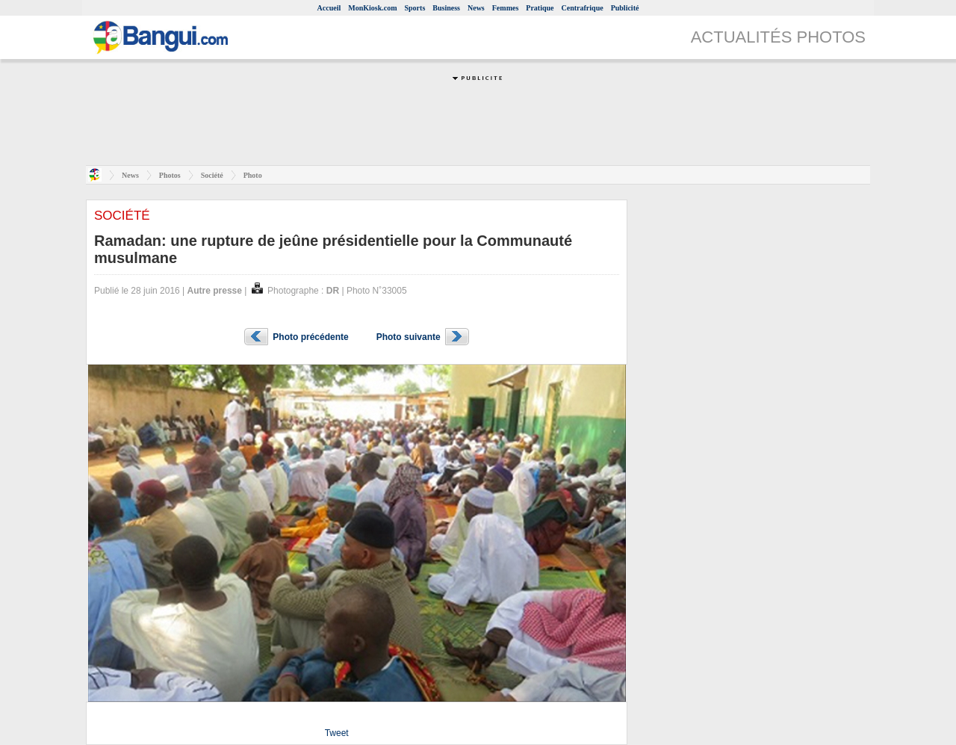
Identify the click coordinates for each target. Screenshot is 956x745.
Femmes (505, 8)
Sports (415, 8)
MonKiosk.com (372, 8)
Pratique (539, 8)
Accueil (329, 8)
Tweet (337, 733)
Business (446, 8)
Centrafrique (582, 8)
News (476, 8)
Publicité (625, 8)
